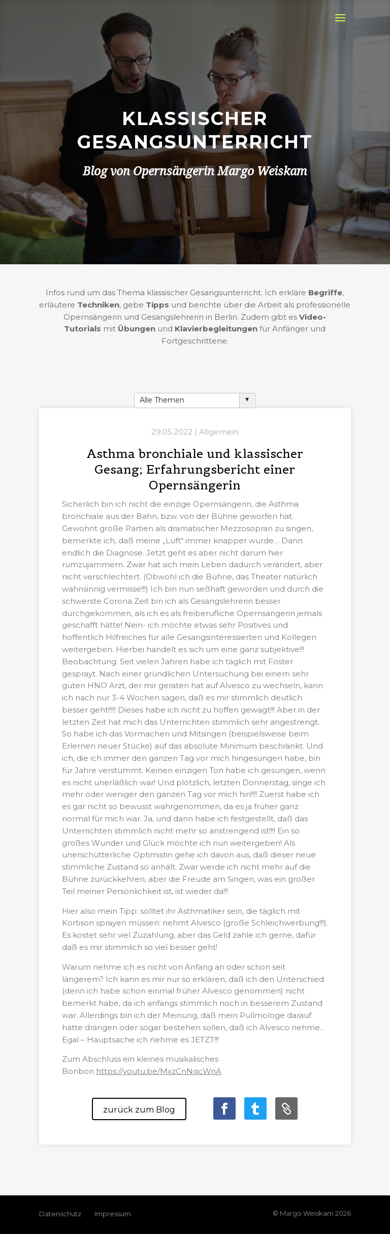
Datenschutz (60, 1214)
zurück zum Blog (139, 1110)
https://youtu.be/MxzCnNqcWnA (158, 1071)
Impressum (112, 1214)
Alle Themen (162, 400)
